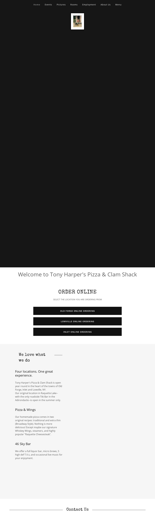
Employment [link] (89, 4)
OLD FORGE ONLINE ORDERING (77, 311)
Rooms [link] (74, 4)
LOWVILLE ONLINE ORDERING (77, 321)
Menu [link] (118, 4)
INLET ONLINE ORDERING (77, 331)
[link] (77, 21)
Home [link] (36, 4)
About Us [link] (106, 4)
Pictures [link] (61, 4)
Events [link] (48, 4)
